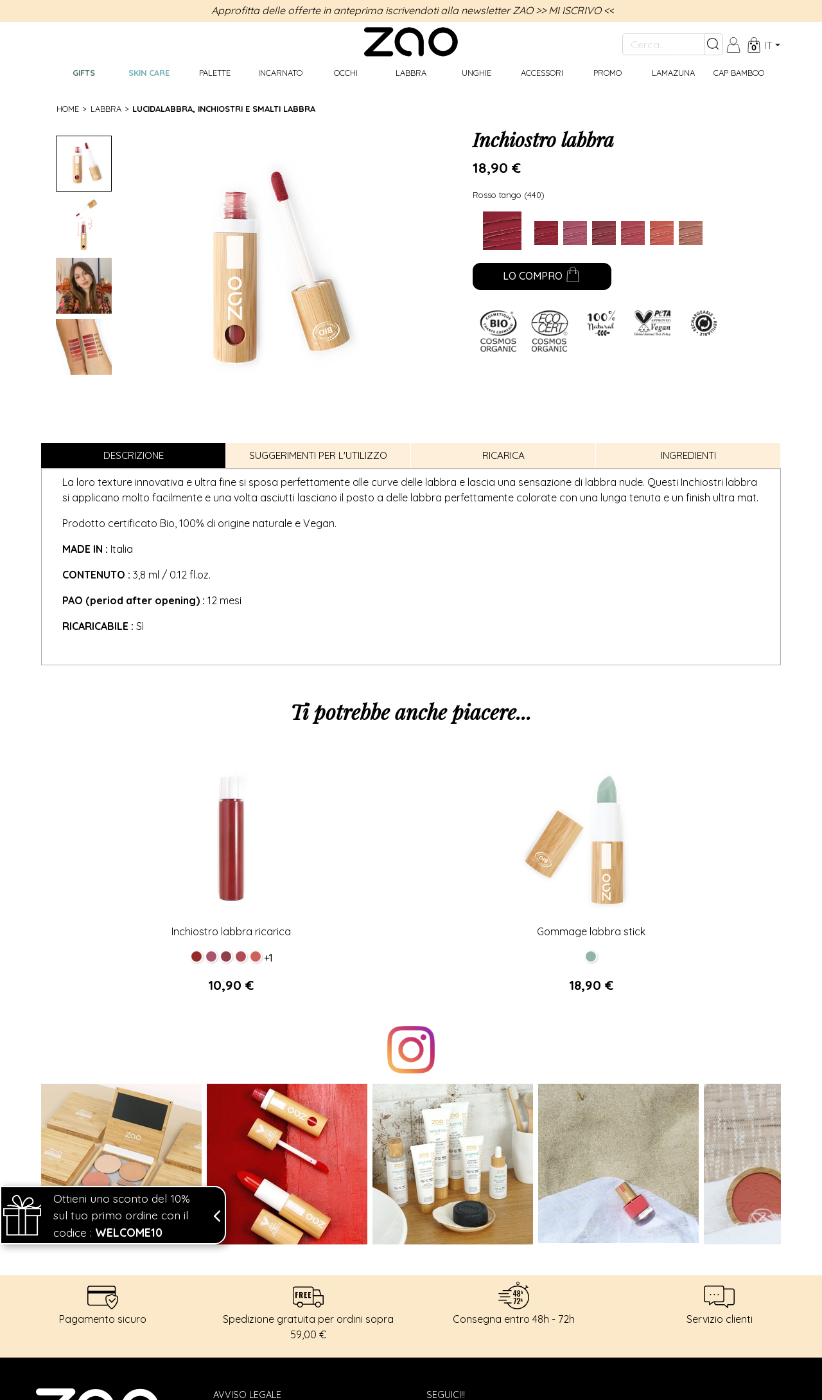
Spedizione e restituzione (276, 1246)
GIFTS (84, 72)
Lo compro (542, 277)
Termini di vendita (255, 1259)
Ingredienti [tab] (688, 455)
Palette (215, 72)
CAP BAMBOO (738, 72)
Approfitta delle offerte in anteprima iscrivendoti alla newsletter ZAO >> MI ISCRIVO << (412, 10)
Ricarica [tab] (503, 455)
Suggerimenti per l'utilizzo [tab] (318, 455)
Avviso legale (247, 1217)
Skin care (149, 72)
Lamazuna (673, 72)
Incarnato (280, 72)
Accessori (542, 72)
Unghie (476, 72)
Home (68, 108)
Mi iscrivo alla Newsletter (512, 1270)
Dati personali (248, 1231)
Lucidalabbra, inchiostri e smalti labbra (223, 108)
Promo (607, 72)
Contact (235, 1273)
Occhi (346, 72)
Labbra (411, 72)
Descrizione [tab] (133, 455)
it (769, 45)
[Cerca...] (663, 44)
